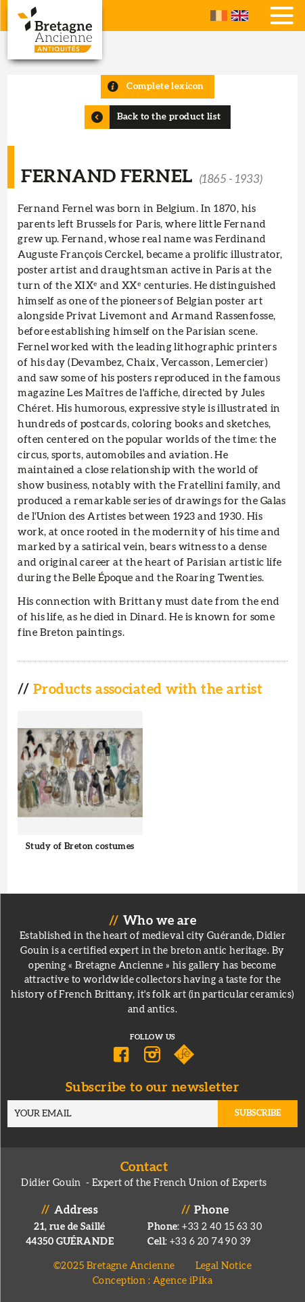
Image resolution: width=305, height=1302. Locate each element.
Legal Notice (223, 1266)
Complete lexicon (165, 86)
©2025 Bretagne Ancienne (114, 1266)
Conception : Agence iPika (152, 1281)
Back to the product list (169, 116)
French (218, 15)
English (239, 15)
